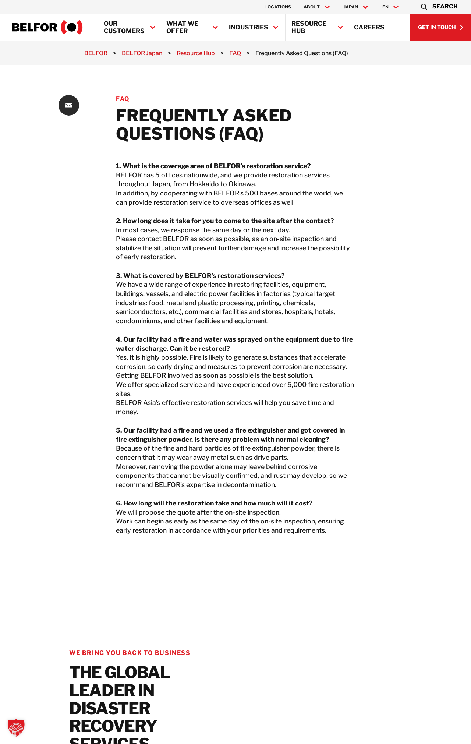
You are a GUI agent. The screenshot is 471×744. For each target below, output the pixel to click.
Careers (369, 27)
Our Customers (124, 27)
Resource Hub (308, 27)
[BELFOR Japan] (47, 27)
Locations (278, 7)
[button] (438, 7)
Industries (248, 27)
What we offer (182, 27)
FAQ (123, 98)
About (312, 7)
